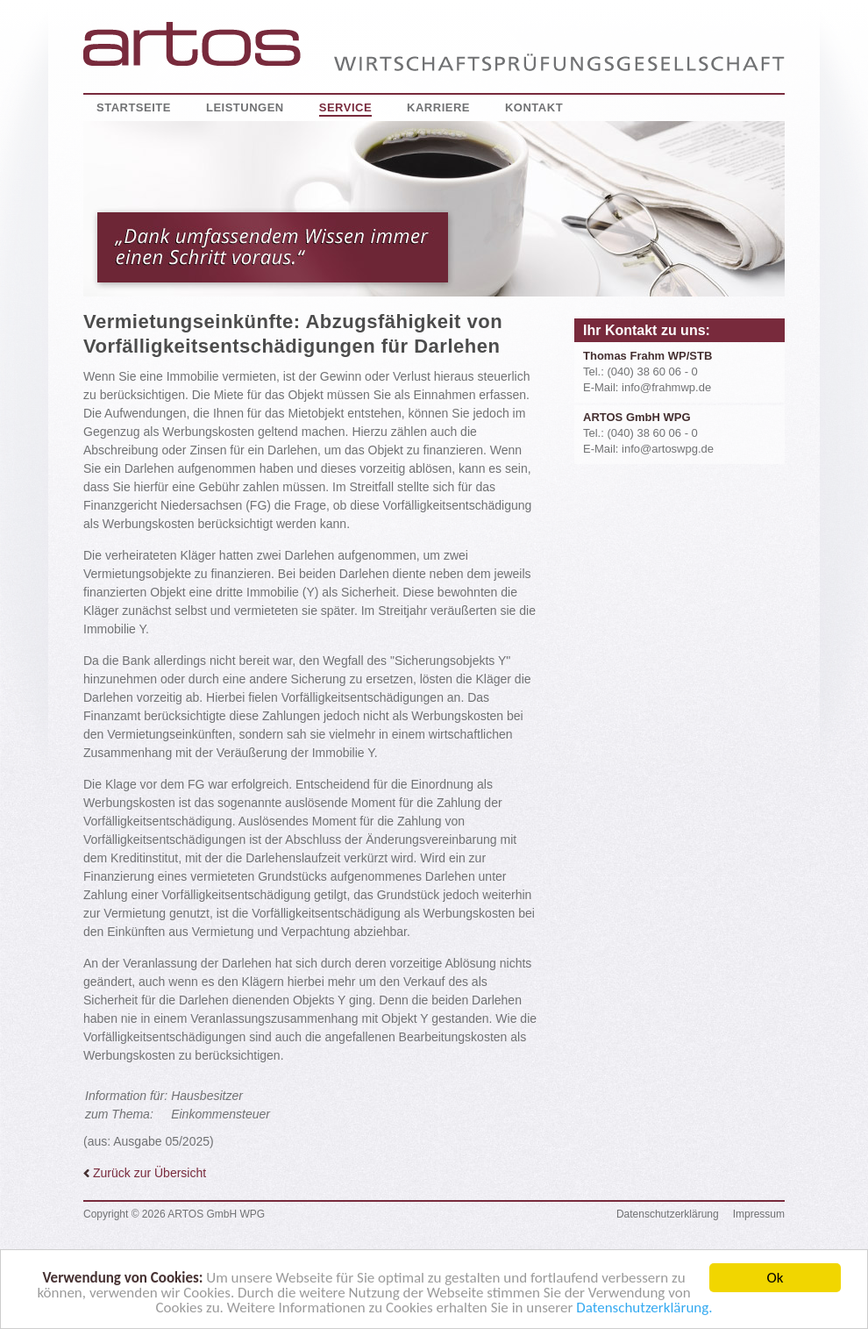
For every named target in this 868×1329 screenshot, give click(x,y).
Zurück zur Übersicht (144, 1173)
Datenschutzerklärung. (644, 1311)
